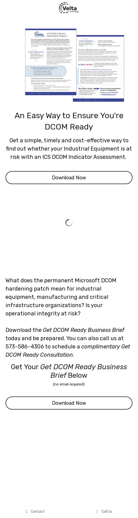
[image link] (69, 7)
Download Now (69, 178)
